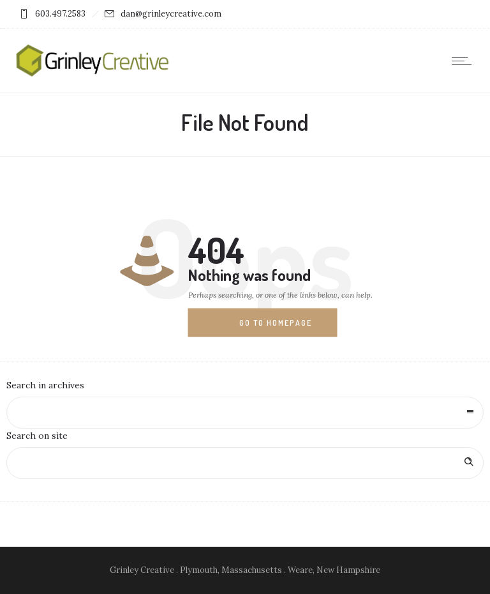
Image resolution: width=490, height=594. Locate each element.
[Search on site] (245, 463)
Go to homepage (275, 323)
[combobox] (245, 413)
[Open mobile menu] (464, 60)
